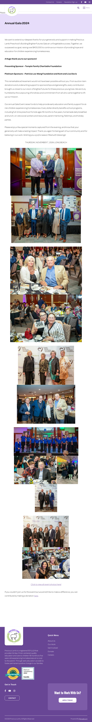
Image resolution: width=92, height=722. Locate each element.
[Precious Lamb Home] (14, 636)
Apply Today (67, 700)
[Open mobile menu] (86, 8)
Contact (12, 698)
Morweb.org (83, 719)
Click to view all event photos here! (46, 584)
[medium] (81, 2)
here (36, 595)
